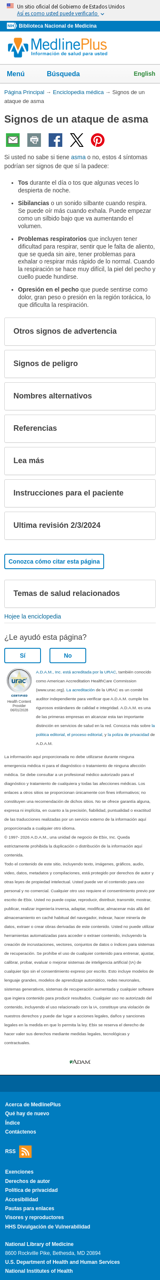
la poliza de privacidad (128, 734)
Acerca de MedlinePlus (33, 1105)
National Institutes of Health (39, 1271)
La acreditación (81, 689)
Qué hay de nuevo (27, 1114)
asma (78, 157)
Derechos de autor (27, 1181)
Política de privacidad (31, 1190)
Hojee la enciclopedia (32, 616)
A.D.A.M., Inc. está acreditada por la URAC (76, 672)
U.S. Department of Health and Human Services (62, 1262)
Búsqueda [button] (69, 74)
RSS (18, 1151)
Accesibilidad (21, 1200)
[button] (142, 331)
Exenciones (19, 1172)
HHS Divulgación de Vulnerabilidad (47, 1227)
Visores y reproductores (34, 1217)
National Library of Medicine (39, 1244)
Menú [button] (21, 74)
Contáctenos (20, 1132)
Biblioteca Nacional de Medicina (57, 26)
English (144, 73)
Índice (12, 1123)
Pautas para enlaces (29, 1208)
